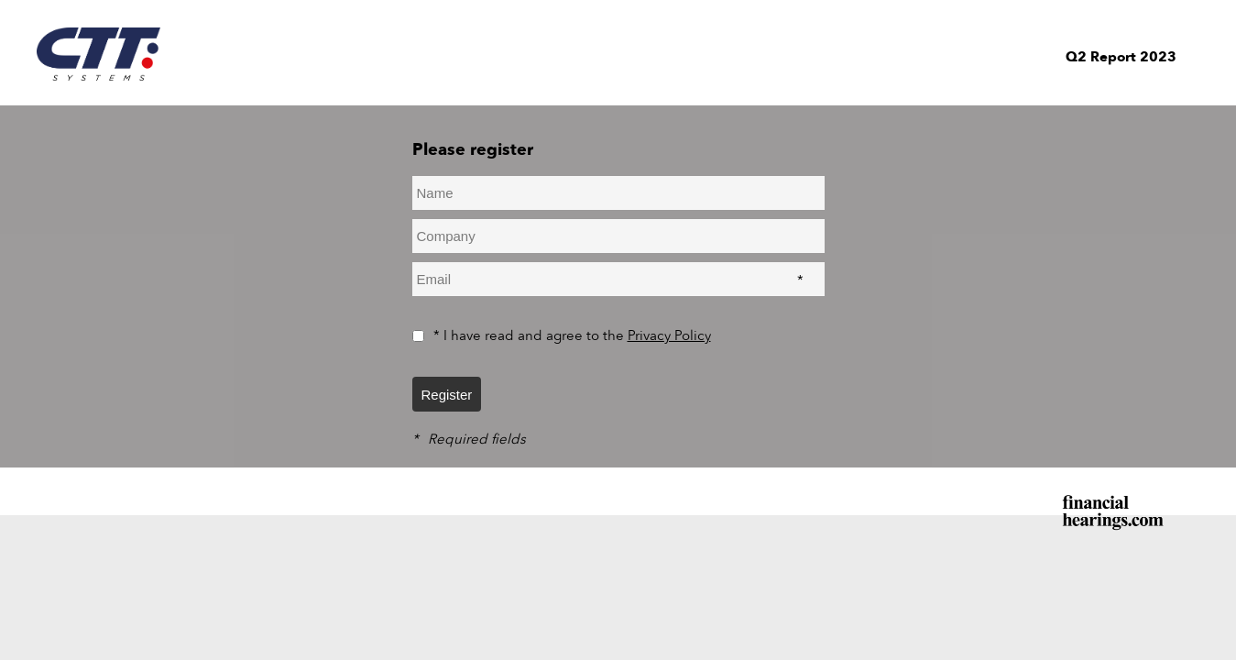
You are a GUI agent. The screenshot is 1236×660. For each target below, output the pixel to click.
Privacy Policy (669, 335)
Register (447, 394)
